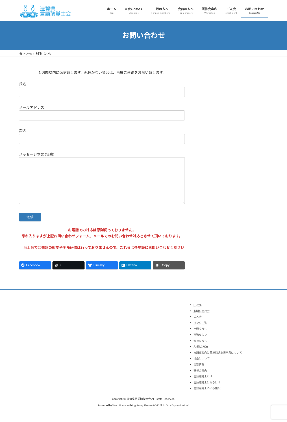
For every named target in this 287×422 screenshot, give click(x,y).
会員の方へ (200, 349)
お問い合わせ (202, 319)
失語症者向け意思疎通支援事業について (218, 361)
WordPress (119, 414)
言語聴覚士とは (203, 385)
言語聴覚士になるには (207, 391)
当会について (202, 367)
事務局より (200, 343)
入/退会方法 (201, 355)
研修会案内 (200, 379)
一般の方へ (200, 337)
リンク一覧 (200, 331)
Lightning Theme (142, 414)
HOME (198, 313)
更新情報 (199, 373)
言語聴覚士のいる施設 (207, 397)
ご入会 (198, 325)
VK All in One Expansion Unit (172, 414)
